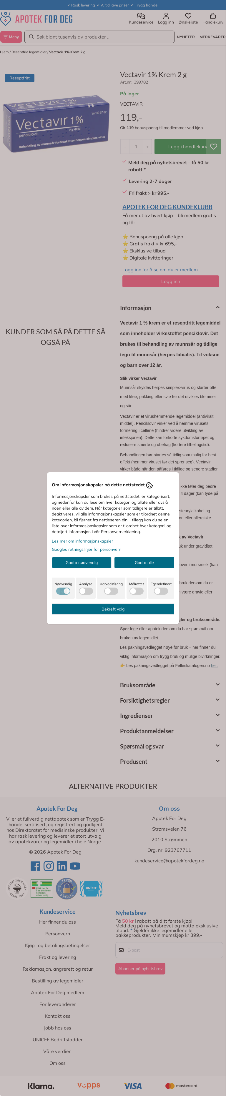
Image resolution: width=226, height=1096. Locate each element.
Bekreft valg (113, 609)
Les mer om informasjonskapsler (82, 541)
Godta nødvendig (82, 562)
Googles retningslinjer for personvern (86, 549)
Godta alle (144, 562)
